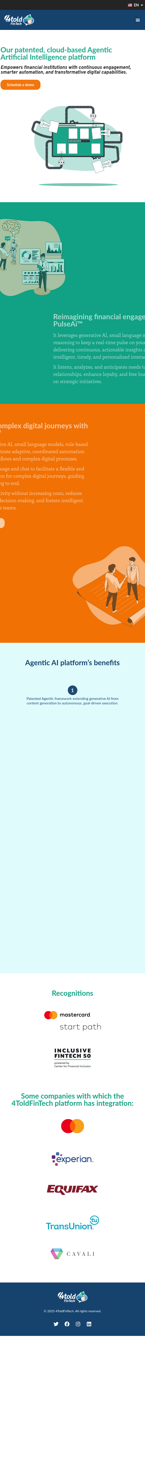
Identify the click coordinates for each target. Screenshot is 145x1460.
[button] (137, 19)
